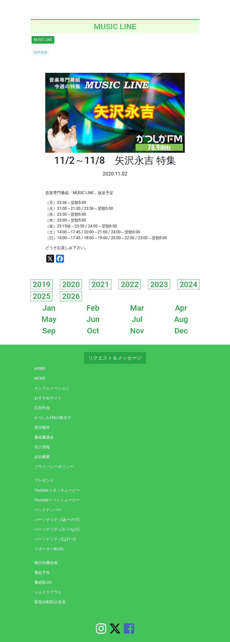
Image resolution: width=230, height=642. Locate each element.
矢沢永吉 (40, 52)
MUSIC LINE (43, 40)
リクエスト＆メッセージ (115, 358)
